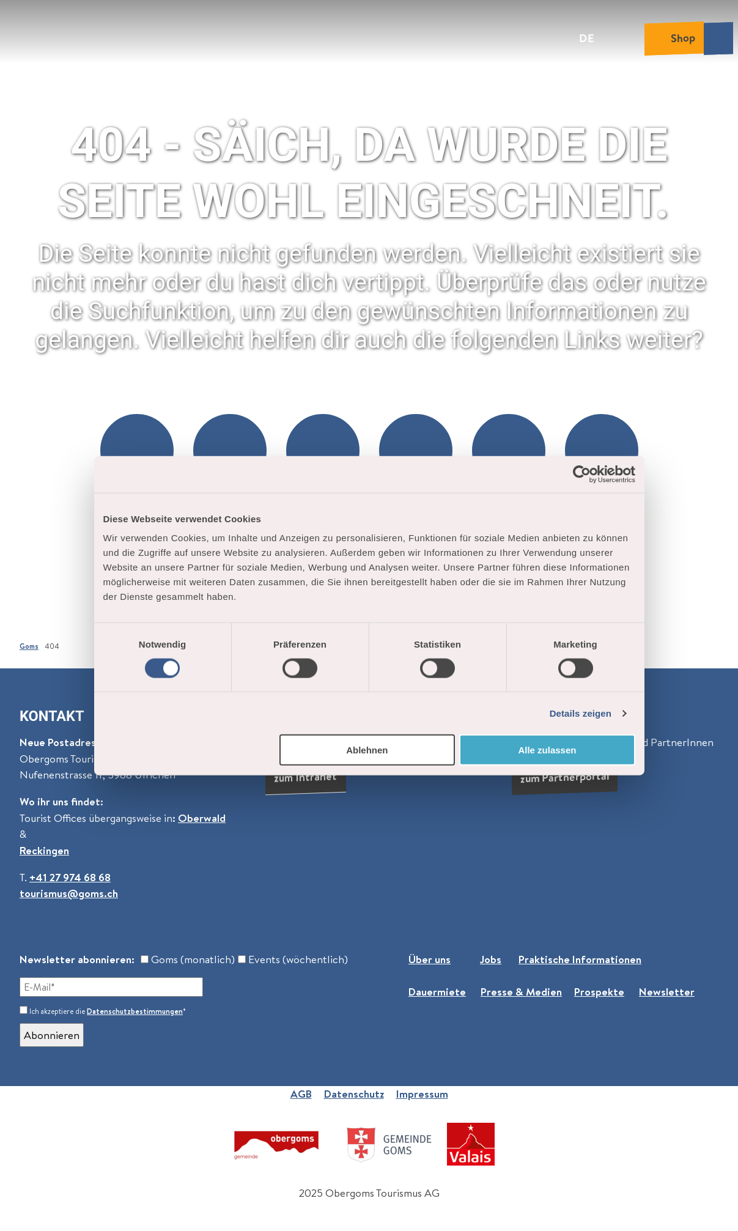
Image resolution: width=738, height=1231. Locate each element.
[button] (137, 450)
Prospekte (599, 991)
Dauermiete (437, 991)
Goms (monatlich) (188, 959)
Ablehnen (367, 750)
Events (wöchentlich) (293, 959)
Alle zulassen (547, 750)
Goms (29, 646)
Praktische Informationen (579, 959)
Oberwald (202, 817)
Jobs (490, 959)
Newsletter (667, 991)
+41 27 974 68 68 (70, 876)
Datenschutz (354, 1093)
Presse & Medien (521, 991)
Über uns (429, 959)
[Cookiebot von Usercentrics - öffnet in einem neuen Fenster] (581, 474)
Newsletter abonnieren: (77, 959)
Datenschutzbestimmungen (135, 1011)
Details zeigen (580, 713)
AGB (301, 1093)
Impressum (422, 1093)
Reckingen (44, 849)
